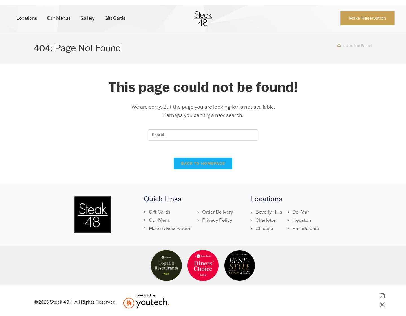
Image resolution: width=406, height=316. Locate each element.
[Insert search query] (203, 135)
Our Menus (58, 18)
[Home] (339, 45)
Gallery (87, 18)
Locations (26, 18)
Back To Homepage (203, 163)
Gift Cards (115, 18)
